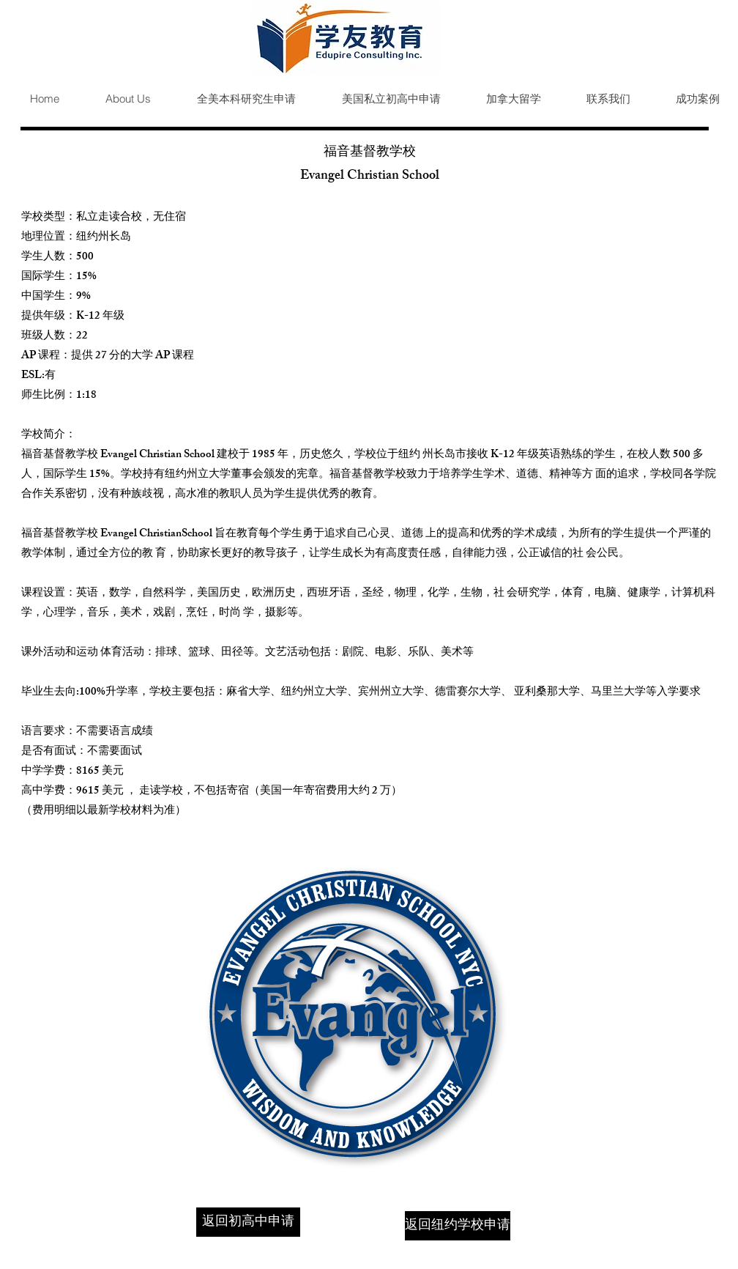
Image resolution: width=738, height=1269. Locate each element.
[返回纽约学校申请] (457, 1225)
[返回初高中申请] (248, 1222)
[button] (234, 98)
